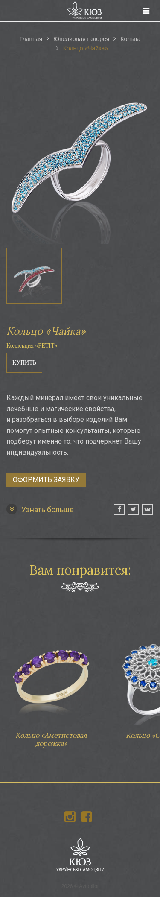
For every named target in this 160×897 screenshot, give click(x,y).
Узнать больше (40, 509)
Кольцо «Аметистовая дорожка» (51, 681)
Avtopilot (89, 886)
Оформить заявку (46, 480)
